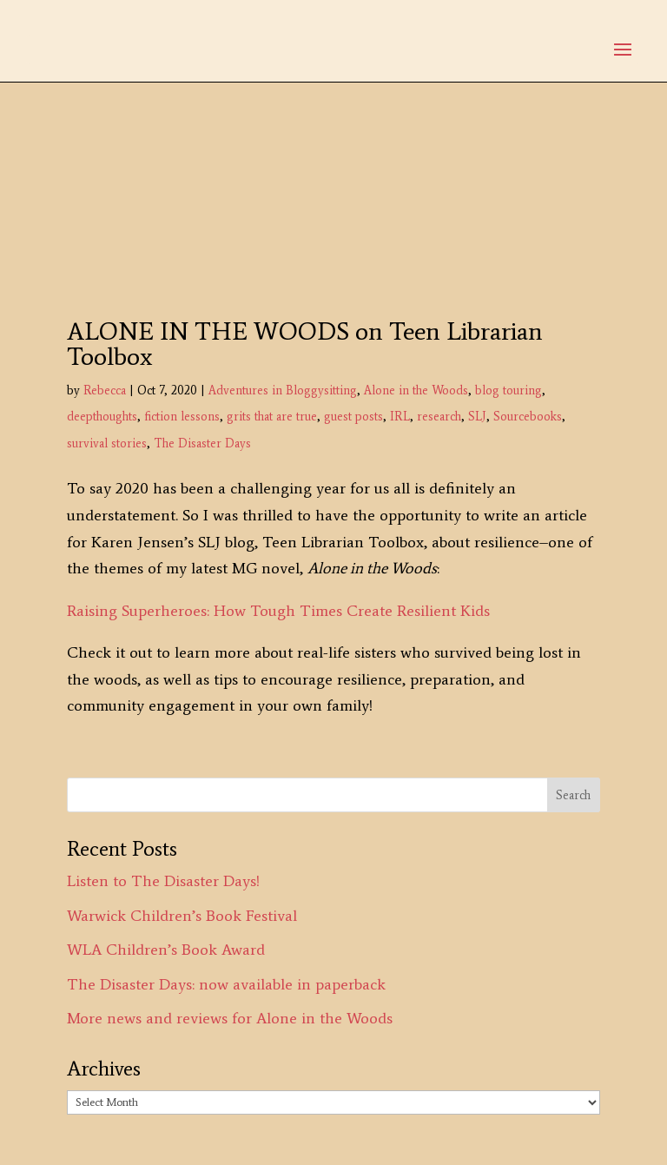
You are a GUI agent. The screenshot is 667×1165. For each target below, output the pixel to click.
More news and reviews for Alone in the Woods (230, 1018)
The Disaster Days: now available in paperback (226, 984)
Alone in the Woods (416, 390)
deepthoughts (102, 416)
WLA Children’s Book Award (166, 949)
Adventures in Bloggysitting (282, 390)
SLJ (477, 416)
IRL (400, 416)
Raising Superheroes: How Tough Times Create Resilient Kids (278, 610)
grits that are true (272, 416)
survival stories (107, 443)
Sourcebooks (527, 416)
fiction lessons (182, 416)
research (439, 416)
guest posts (353, 416)
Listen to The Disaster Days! (163, 880)
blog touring (508, 390)
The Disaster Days (202, 443)
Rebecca (104, 390)
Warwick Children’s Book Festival (182, 915)
